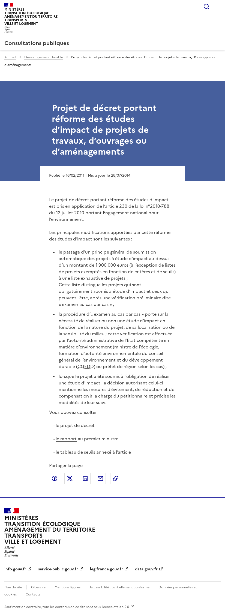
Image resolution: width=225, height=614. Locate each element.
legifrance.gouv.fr (106, 569)
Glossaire (38, 587)
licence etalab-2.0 (115, 606)
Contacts (33, 594)
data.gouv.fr (146, 569)
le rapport (66, 438)
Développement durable (43, 57)
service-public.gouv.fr (58, 569)
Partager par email (100, 478)
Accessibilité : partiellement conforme (119, 587)
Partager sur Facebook (54, 478)
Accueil (10, 57)
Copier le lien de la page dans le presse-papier (115, 478)
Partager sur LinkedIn (85, 478)
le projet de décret (75, 425)
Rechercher (206, 6)
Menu (217, 6)
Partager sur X (69, 478)
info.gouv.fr (15, 569)
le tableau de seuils (75, 452)
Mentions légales (67, 587)
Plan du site (13, 587)
